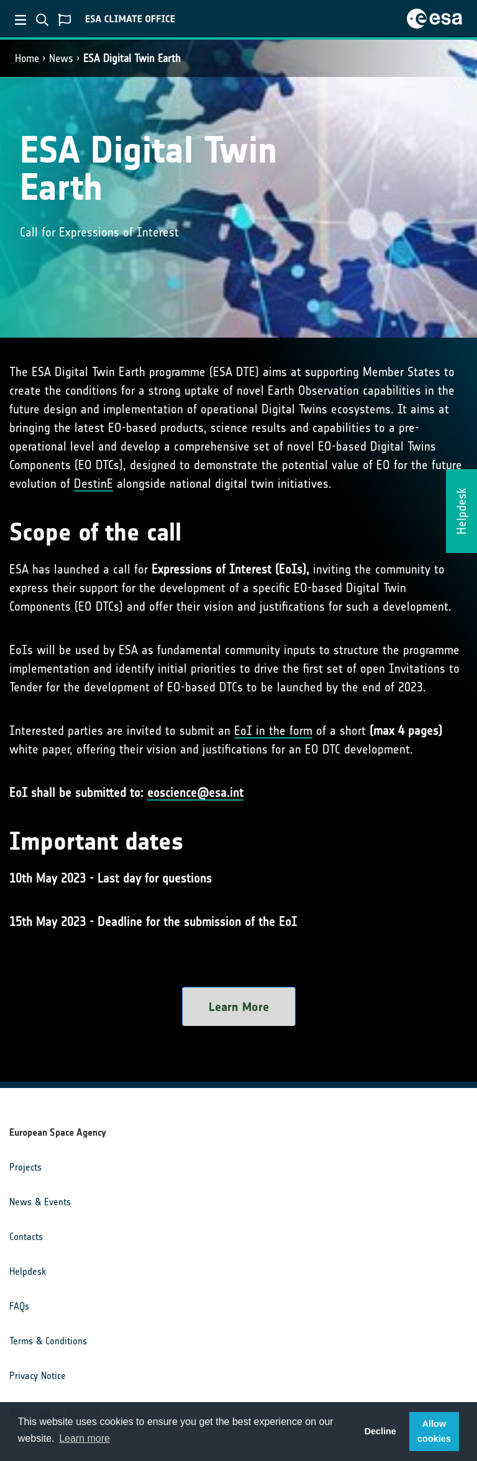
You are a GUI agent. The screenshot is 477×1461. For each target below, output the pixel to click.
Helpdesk (27, 1271)
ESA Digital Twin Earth (132, 58)
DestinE (93, 483)
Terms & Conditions (48, 1341)
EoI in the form (273, 730)
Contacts (26, 1237)
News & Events (40, 1202)
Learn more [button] (84, 1438)
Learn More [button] (239, 1006)
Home (27, 58)
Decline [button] (380, 1431)
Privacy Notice (37, 1376)
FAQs (19, 1306)
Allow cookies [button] (434, 1431)
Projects (25, 1167)
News (61, 58)
